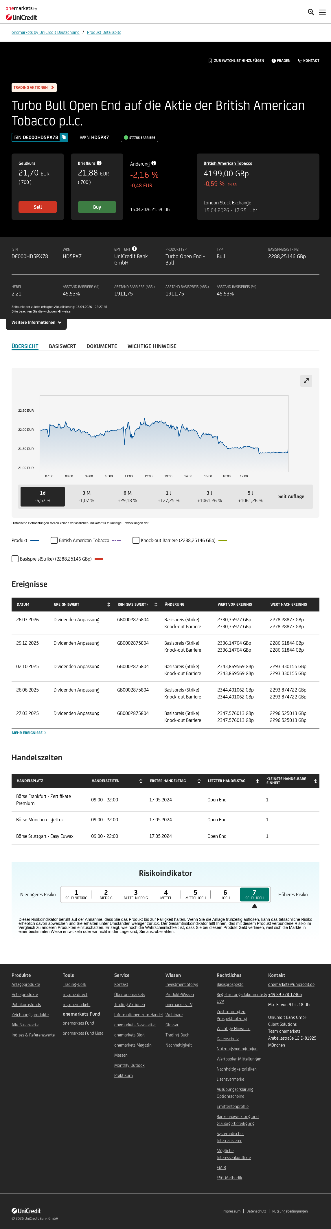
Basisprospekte (230, 984)
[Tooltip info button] (134, 248)
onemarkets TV (179, 1004)
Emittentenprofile (233, 1106)
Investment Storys (182, 984)
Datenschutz (228, 1038)
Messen (121, 1055)
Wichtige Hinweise (233, 1028)
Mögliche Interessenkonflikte (234, 1154)
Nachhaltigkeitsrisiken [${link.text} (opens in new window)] (237, 1069)
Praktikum (123, 1075)
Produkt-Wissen (180, 994)
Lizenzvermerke (230, 1079)
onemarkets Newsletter (135, 1024)
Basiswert (62, 346)
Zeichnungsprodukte (30, 1014)
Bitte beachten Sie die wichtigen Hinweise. (41, 311)
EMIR (221, 1167)
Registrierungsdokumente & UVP (242, 998)
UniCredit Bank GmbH (41, 1218)
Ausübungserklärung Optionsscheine (235, 1093)
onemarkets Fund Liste (83, 1033)
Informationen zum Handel (138, 1014)
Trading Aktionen (129, 1004)
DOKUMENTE (102, 346)
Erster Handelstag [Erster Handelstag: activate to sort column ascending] (168, 781)
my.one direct (75, 994)
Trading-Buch (178, 1034)
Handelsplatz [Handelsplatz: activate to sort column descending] (30, 781)
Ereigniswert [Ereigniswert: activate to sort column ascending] (66, 604)
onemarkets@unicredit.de (291, 984)
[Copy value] (64, 137)
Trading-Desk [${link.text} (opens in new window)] (74, 984)
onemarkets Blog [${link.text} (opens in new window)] (129, 1034)
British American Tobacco (228, 163)
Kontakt (121, 984)
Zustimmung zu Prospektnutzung (232, 1015)
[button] (43, 497)
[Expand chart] (306, 381)
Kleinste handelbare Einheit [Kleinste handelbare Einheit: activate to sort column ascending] (286, 781)
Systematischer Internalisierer (230, 1137)
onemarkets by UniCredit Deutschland (46, 32)
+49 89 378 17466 (285, 994)
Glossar (172, 1024)
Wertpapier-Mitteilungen (239, 1058)
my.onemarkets (76, 1004)
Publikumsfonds (26, 1004)
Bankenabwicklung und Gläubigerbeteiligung (238, 1120)
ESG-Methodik (229, 1177)
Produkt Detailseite (104, 32)
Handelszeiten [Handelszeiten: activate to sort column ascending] (105, 781)
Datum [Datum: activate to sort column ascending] (23, 604)
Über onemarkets (129, 994)
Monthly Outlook (129, 1065)
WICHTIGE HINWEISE (152, 346)
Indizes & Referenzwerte (33, 1034)
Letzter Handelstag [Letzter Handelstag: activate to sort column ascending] (226, 781)
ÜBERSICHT (25, 346)
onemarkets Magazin (133, 1045)
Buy (97, 207)
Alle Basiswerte (25, 1024)
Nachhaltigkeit (179, 1045)
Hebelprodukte (25, 994)
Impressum (231, 1211)
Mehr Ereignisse (29, 733)
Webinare (174, 1014)
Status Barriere (142, 138)
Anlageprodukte (26, 984)
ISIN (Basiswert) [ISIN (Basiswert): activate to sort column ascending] (133, 604)
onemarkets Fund (78, 1023)
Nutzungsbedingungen (237, 1048)
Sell (38, 207)
